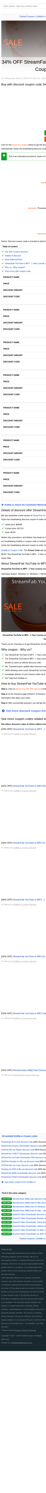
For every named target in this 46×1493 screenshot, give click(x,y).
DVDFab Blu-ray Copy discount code (17, 1165)
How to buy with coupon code (18, 271)
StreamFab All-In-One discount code (17, 1142)
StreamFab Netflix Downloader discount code (21, 1173)
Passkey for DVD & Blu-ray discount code (19, 1169)
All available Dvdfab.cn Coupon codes (20, 1136)
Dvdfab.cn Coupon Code (12, 550)
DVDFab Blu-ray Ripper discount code (17, 1150)
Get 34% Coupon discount (16, 252)
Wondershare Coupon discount (26, 1075)
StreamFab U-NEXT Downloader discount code (21, 1154)
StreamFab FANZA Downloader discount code (21, 1177)
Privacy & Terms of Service (25, 1330)
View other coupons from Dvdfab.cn (18, 1182)
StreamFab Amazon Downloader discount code (21, 1146)
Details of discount (13, 256)
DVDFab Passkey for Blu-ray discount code (20, 1161)
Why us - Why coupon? (15, 267)
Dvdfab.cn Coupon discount (24, 734)
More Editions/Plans (13, 260)
